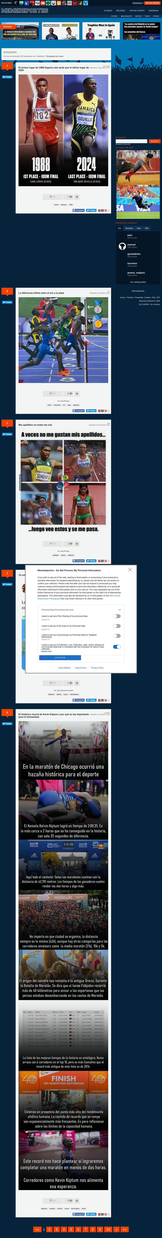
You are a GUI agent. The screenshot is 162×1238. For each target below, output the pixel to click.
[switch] (117, 616)
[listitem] (81, 609)
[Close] (131, 570)
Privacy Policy (97, 668)
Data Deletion (64, 668)
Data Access (80, 668)
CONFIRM (60, 658)
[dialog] (81, 619)
